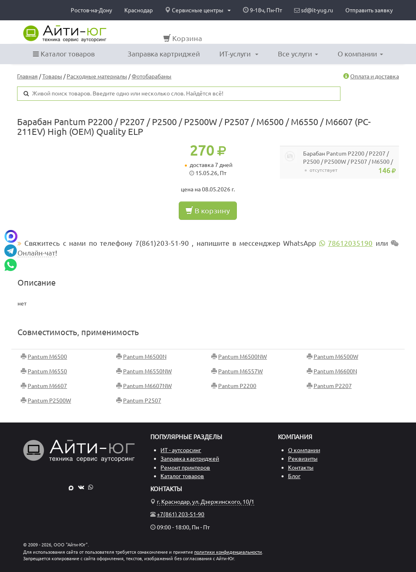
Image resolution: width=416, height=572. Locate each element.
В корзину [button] (208, 210)
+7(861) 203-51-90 (180, 514)
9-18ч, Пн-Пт (262, 10)
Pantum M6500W (336, 356)
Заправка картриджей (164, 54)
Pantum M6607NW (147, 386)
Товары (52, 76)
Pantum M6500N (145, 356)
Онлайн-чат (36, 253)
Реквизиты (303, 458)
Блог (294, 476)
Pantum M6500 (47, 356)
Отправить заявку (369, 10)
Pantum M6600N (335, 371)
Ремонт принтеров (185, 467)
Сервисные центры (198, 10)
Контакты (301, 467)
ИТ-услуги (238, 54)
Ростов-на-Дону (91, 10)
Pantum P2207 (333, 386)
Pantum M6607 (47, 386)
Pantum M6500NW (242, 356)
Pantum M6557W (240, 371)
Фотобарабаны (151, 76)
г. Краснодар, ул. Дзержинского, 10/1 (205, 501)
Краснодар (138, 10)
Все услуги (298, 54)
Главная (27, 76)
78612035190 (350, 243)
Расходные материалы (97, 76)
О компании (360, 54)
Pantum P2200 (237, 386)
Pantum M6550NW (147, 371)
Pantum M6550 (47, 371)
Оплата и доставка (374, 76)
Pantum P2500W (49, 400)
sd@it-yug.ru (313, 10)
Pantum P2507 (142, 400)
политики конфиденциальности (228, 552)
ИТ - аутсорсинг (180, 450)
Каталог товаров (64, 54)
